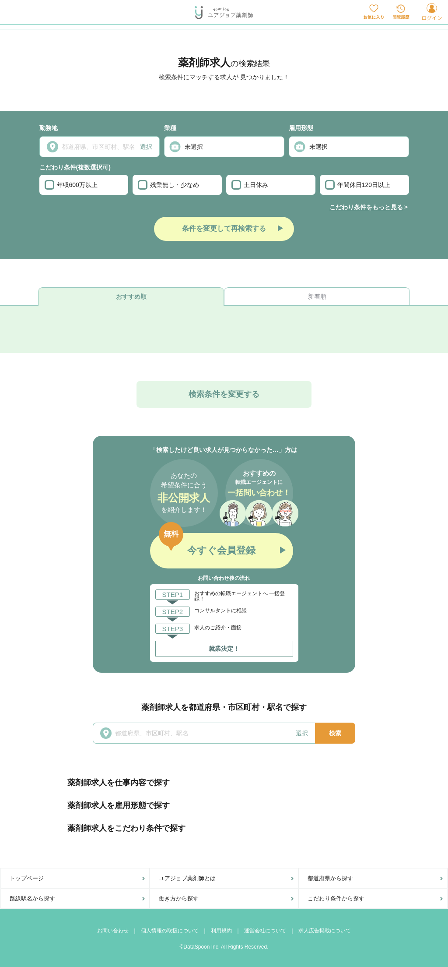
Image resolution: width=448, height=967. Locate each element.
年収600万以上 (71, 185)
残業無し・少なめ (168, 185)
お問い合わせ (113, 931)
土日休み (249, 185)
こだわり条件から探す (336, 898)
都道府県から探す (330, 878)
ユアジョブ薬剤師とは (187, 878)
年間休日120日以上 (357, 185)
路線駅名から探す (32, 898)
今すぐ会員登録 (221, 550)
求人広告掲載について (324, 931)
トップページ (27, 878)
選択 (146, 146)
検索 (335, 733)
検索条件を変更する (224, 394)
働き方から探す (179, 898)
